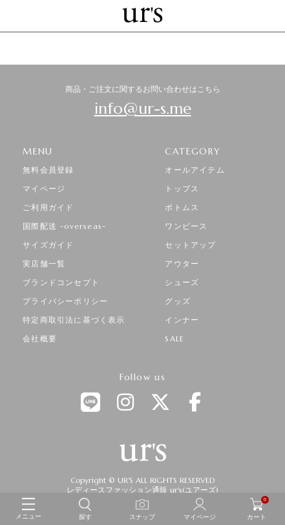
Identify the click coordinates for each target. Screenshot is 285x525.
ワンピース (186, 226)
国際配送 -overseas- (64, 226)
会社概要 (40, 338)
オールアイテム (194, 170)
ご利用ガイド (48, 207)
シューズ (182, 282)
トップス (182, 188)
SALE (174, 338)
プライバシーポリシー (65, 301)
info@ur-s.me (142, 108)
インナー (182, 320)
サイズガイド (48, 245)
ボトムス (182, 207)
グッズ (178, 301)
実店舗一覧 (44, 263)
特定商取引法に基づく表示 (74, 320)
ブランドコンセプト (61, 282)
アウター (182, 263)
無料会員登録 (48, 170)
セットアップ (190, 245)
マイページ (44, 188)
